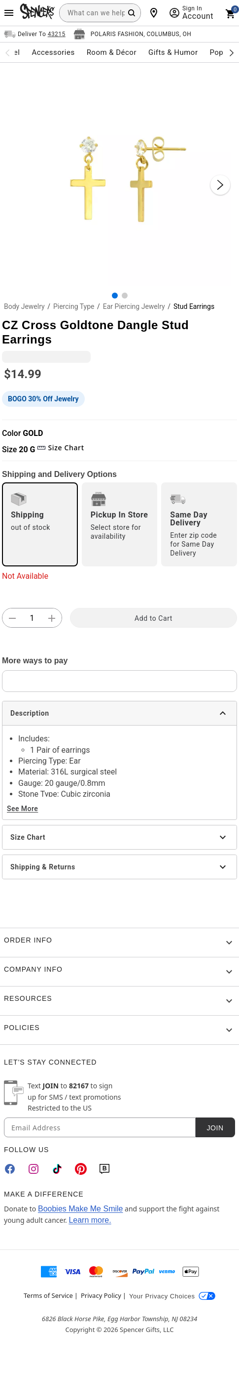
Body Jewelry (24, 306)
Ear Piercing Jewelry (134, 306)
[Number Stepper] (32, 618)
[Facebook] (10, 1169)
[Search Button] (131, 13)
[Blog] (104, 1169)
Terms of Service (48, 1295)
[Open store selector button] (132, 34)
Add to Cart (153, 618)
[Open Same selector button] (35, 34)
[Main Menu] (9, 13)
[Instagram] (33, 1169)
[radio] (40, 524)
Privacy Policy (101, 1295)
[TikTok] (57, 1169)
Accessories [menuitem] (53, 52)
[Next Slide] (220, 185)
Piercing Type (74, 306)
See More (22, 809)
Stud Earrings (193, 306)
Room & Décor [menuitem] (112, 52)
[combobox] (100, 13)
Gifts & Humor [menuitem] (173, 52)
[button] (119, 175)
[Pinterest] (81, 1169)
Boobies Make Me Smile (80, 1208)
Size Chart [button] (60, 447)
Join (214, 1128)
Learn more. (89, 1220)
